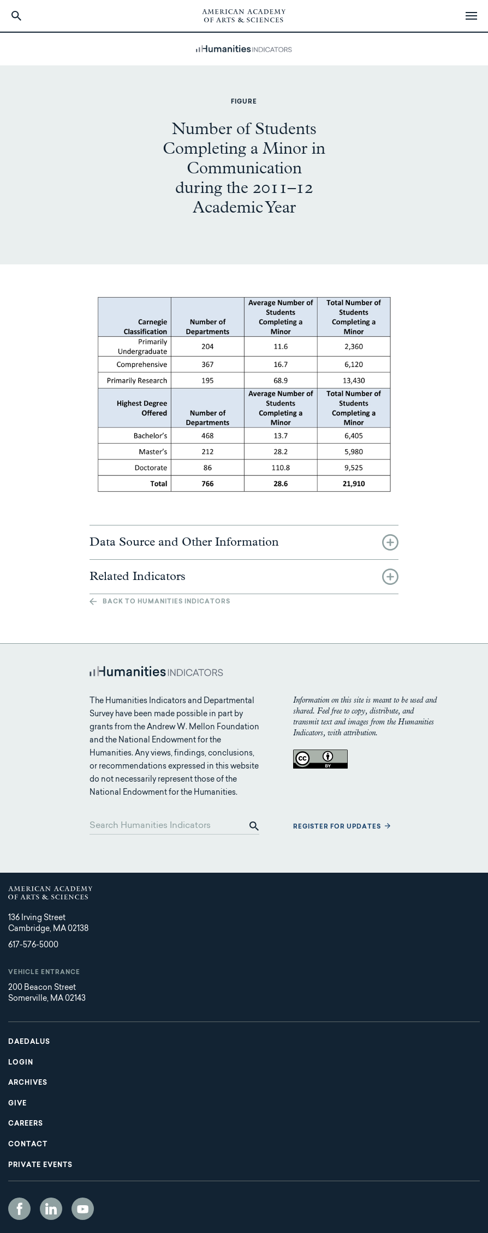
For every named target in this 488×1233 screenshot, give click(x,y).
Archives (27, 1083)
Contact (27, 1144)
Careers (25, 1124)
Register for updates (337, 827)
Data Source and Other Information (184, 542)
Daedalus (29, 1042)
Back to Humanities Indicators (166, 602)
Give (17, 1104)
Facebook (19, 1209)
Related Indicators (138, 577)
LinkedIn (51, 1209)
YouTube (83, 1209)
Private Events (40, 1165)
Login (20, 1063)
